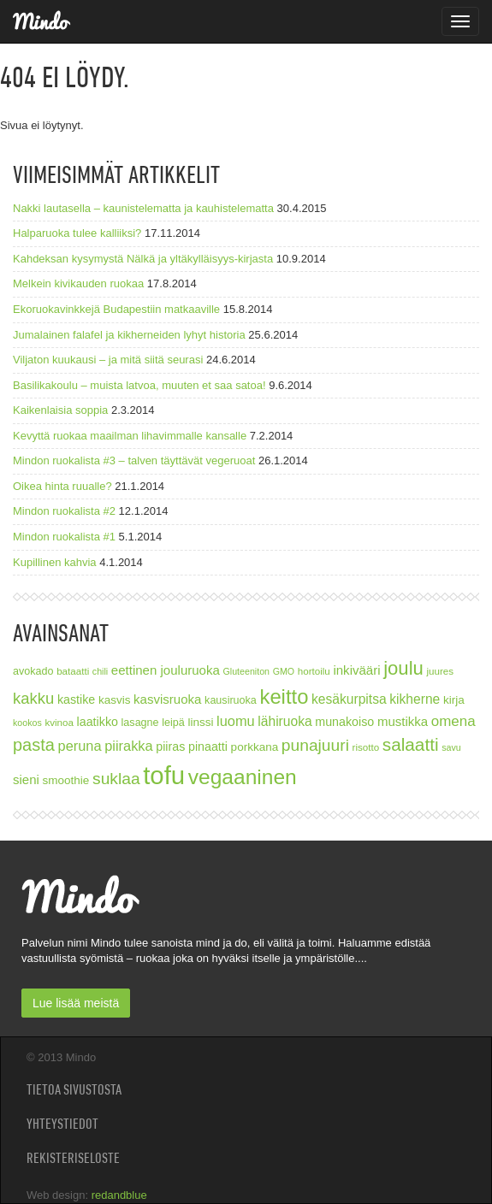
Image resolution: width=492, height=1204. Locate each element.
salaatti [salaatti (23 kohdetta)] (410, 744)
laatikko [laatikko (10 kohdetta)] (97, 722)
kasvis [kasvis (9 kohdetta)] (114, 699)
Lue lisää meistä (76, 1003)
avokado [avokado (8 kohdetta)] (33, 671)
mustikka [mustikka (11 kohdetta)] (402, 721)
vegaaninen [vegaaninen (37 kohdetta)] (242, 776)
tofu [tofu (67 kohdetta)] (164, 775)
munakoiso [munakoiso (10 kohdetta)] (344, 722)
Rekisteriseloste (73, 1157)
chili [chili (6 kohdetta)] (100, 671)
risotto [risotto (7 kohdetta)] (366, 746)
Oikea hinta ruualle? (62, 486)
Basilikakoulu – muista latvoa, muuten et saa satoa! (139, 385)
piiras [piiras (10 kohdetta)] (170, 746)
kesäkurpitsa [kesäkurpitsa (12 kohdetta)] (349, 699)
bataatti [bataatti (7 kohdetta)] (72, 670)
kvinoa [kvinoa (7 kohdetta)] (59, 722)
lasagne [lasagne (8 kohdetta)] (140, 723)
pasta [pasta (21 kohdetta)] (34, 744)
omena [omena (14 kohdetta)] (453, 721)
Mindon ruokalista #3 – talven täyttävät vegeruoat (134, 460)
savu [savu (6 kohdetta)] (451, 747)
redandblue (119, 1195)
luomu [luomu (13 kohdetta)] (235, 721)
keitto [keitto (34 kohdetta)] (283, 696)
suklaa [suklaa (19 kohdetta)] (116, 779)
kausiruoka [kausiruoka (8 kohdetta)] (231, 700)
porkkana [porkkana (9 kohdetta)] (255, 747)
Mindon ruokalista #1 (64, 536)
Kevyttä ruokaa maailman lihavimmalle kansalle (129, 435)
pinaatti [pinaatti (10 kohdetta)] (208, 746)
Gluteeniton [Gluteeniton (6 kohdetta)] (246, 671)
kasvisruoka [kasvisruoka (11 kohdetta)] (167, 699)
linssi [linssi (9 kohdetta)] (200, 722)
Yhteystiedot (62, 1123)
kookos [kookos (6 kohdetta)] (27, 722)
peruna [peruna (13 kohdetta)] (80, 745)
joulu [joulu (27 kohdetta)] (403, 668)
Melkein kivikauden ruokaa (78, 283)
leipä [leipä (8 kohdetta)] (173, 723)
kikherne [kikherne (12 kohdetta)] (414, 699)
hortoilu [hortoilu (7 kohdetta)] (314, 670)
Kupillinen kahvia (55, 562)
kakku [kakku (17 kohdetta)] (33, 698)
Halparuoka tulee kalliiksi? (77, 233)
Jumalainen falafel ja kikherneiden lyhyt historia (129, 334)
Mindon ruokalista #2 (64, 511)
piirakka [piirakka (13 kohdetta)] (128, 745)
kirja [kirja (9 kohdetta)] (454, 699)
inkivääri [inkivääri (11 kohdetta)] (356, 670)
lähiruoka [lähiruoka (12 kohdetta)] (284, 721)
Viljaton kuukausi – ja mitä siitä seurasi (108, 359)
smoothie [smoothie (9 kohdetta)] (66, 780)
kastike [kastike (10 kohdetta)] (76, 699)
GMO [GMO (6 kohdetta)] (283, 671)
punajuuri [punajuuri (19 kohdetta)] (315, 745)
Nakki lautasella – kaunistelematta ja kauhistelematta (143, 208)
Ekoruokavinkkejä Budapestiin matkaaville (116, 309)
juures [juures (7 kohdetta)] (439, 670)
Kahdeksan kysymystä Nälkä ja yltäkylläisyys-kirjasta (143, 258)
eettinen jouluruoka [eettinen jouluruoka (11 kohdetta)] (165, 670)
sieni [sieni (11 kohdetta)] (26, 779)
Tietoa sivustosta (74, 1089)
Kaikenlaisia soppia (60, 410)
